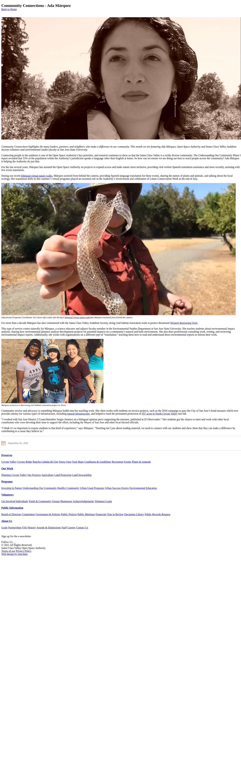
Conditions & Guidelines (97, 461)
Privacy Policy (23, 551)
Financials (101, 514)
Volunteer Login (103, 501)
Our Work (7, 468)
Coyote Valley (9, 461)
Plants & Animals (141, 461)
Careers (71, 527)
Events (127, 461)
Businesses (66, 501)
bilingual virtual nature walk (77, 317)
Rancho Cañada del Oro (45, 461)
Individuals (22, 501)
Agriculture (47, 475)
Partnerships (14, 527)
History (32, 527)
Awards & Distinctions (48, 527)
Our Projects (34, 475)
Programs (7, 481)
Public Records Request (157, 514)
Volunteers (7, 494)
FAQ (24, 527)
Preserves (6, 455)
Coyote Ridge (24, 461)
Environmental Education (143, 488)
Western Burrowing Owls (183, 323)
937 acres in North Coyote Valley (160, 413)
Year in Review (115, 514)
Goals (4, 527)
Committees (28, 514)
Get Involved (8, 501)
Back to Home (9, 9)
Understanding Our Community (40, 488)
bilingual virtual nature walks (36, 175)
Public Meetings (86, 514)
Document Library (134, 514)
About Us (6, 521)
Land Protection (62, 475)
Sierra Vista (65, 461)
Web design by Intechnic (14, 554)
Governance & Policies (48, 514)
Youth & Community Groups (44, 501)
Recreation (117, 461)
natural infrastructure (78, 413)
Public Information (12, 507)
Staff (64, 527)
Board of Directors (11, 514)
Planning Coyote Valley (14, 475)
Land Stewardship (82, 475)
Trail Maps (78, 461)
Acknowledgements (83, 501)
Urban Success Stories (117, 488)
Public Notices (69, 514)
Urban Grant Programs (92, 488)
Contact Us (82, 527)
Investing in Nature (11, 488)
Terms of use (8, 551)
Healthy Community (68, 488)
